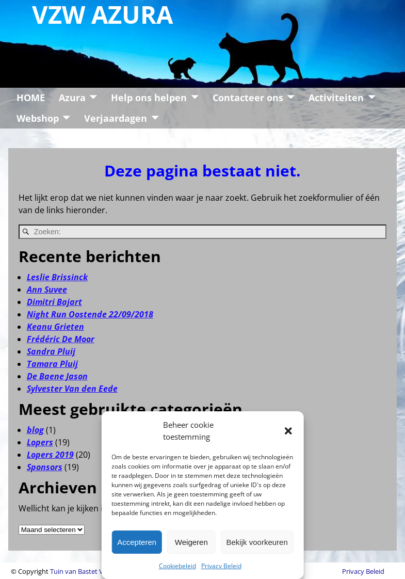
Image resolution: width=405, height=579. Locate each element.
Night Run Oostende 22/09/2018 (90, 314)
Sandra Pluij (51, 351)
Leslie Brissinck (57, 277)
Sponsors (44, 467)
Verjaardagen (115, 118)
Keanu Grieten (55, 326)
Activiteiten (336, 97)
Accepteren (136, 542)
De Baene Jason (57, 376)
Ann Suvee (47, 289)
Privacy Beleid (221, 565)
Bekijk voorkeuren (257, 542)
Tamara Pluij (52, 363)
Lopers (40, 442)
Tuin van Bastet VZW (81, 571)
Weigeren (191, 542)
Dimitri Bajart (54, 302)
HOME (31, 97)
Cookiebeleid (177, 565)
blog (35, 430)
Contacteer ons (248, 97)
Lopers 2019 (50, 454)
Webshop (38, 118)
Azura (72, 97)
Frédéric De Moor (60, 339)
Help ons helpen (149, 97)
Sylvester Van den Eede (72, 388)
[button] (288, 431)
